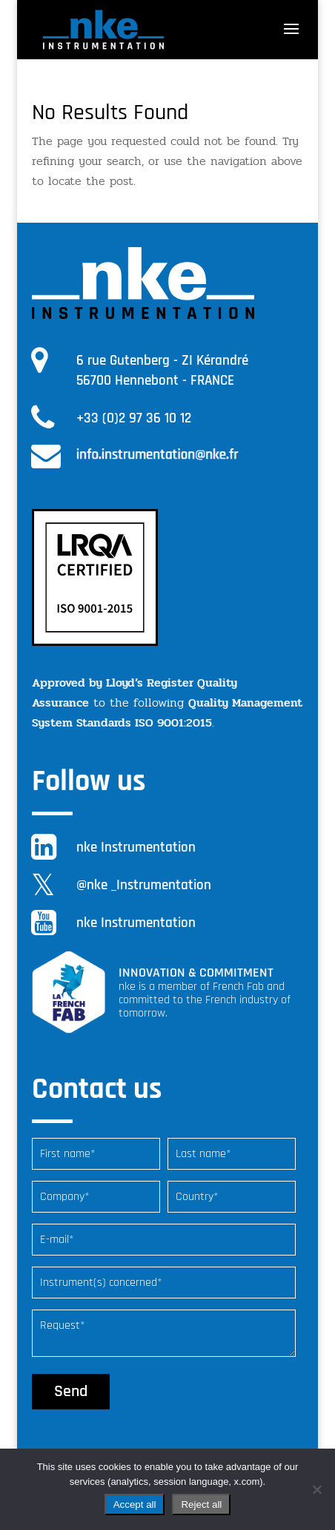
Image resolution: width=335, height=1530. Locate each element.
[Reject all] (316, 1489)
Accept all (134, 1504)
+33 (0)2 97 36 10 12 (133, 418)
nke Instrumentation (136, 847)
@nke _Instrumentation (143, 885)
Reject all (201, 1504)
